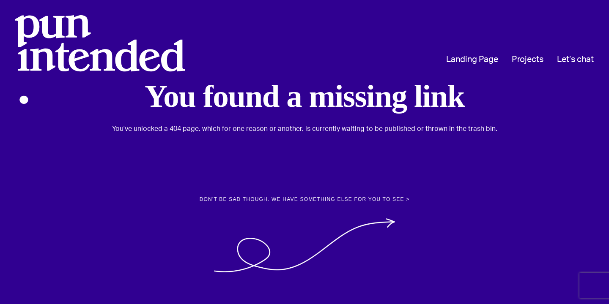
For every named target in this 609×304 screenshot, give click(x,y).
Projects (527, 59)
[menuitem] (475, 59)
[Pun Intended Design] (100, 59)
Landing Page (472, 59)
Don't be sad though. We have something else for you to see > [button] (305, 199)
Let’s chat (575, 59)
